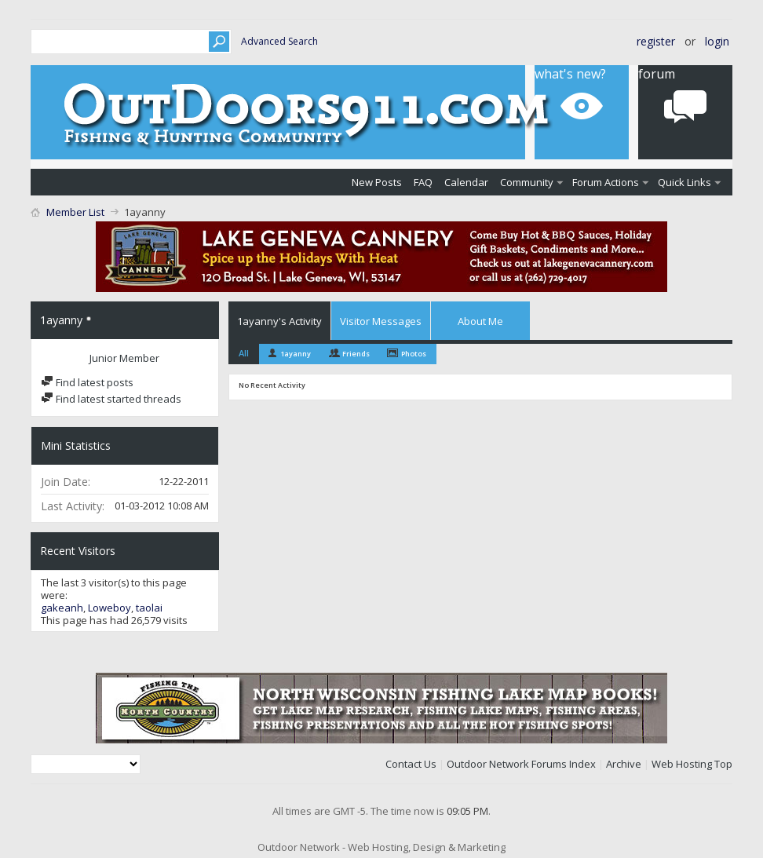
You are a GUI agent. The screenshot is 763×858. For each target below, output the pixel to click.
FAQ (423, 182)
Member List (75, 212)
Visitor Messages (381, 321)
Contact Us (410, 764)
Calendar (466, 182)
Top (723, 764)
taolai (149, 608)
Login (717, 41)
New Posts (377, 182)
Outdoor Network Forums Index (521, 764)
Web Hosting (682, 764)
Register (656, 41)
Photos (413, 354)
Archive (623, 764)
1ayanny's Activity (279, 321)
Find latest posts (87, 382)
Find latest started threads (111, 399)
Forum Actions (605, 182)
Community (526, 182)
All (244, 353)
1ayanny (295, 354)
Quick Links (684, 182)
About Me (480, 321)
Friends (356, 354)
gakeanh (62, 608)
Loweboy (109, 608)
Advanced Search (279, 41)
